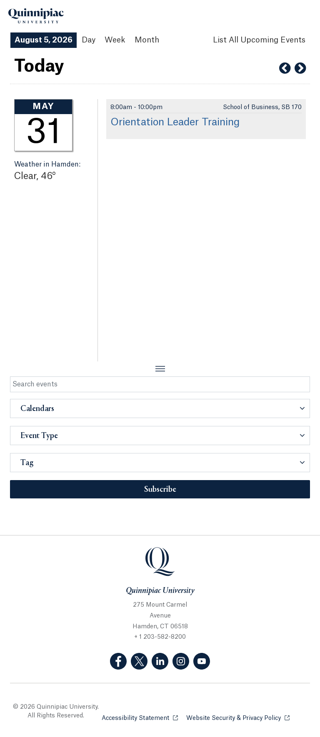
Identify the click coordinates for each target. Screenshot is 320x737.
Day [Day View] (88, 40)
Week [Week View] (115, 40)
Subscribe (160, 490)
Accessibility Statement (140, 717)
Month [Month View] (147, 40)
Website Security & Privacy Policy (238, 717)
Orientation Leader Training (175, 122)
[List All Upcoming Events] (259, 40)
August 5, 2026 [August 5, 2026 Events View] (43, 40)
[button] (160, 408)
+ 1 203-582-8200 (160, 637)
